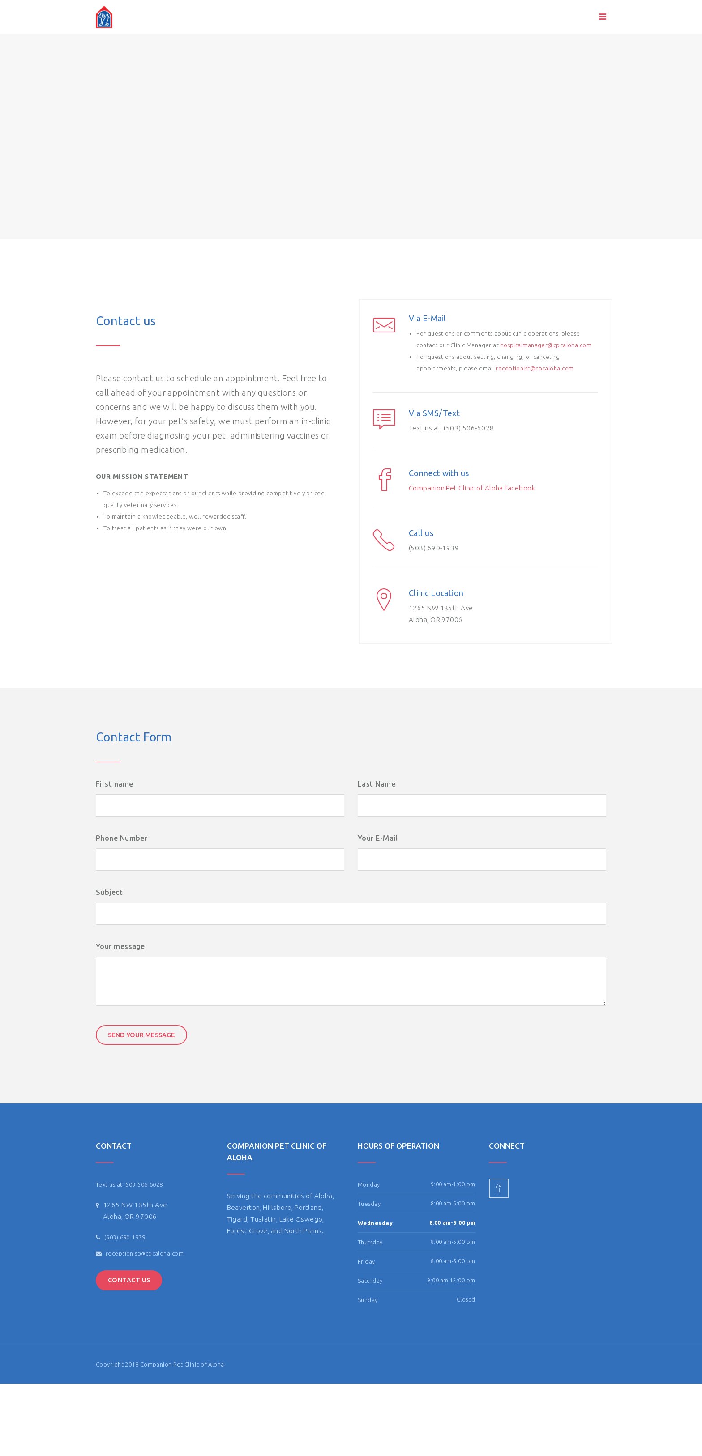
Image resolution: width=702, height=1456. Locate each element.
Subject (109, 892)
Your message (120, 946)
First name (114, 784)
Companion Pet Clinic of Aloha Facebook (472, 488)
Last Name (376, 784)
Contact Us (129, 1280)
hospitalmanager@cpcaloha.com (546, 345)
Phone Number (121, 838)
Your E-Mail (378, 838)
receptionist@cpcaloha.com (535, 368)
